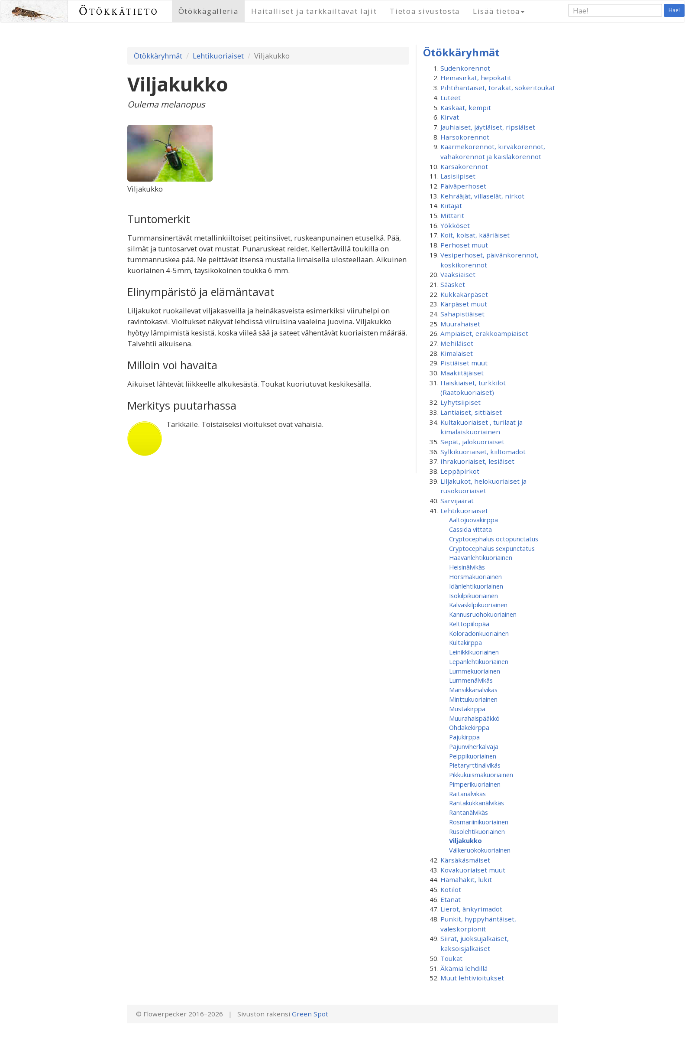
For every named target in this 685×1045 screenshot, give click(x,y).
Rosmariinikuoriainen (478, 821)
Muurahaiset (460, 323)
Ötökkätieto (119, 11)
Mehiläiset (456, 343)
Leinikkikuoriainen (474, 652)
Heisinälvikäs (467, 567)
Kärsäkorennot (464, 166)
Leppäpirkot (459, 471)
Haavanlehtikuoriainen (480, 557)
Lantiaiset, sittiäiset (471, 412)
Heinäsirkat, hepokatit (475, 77)
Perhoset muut (464, 245)
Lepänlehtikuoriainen (478, 661)
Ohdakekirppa (469, 727)
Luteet (450, 97)
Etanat (450, 899)
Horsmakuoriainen (475, 576)
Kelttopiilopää (469, 623)
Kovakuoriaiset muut (472, 870)
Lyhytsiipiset (460, 402)
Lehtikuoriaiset (218, 56)
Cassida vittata (470, 529)
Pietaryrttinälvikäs (475, 765)
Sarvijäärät (457, 500)
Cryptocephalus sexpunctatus (492, 548)
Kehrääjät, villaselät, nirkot (482, 196)
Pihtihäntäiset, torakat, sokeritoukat (497, 87)
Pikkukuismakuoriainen (481, 774)
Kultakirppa (465, 642)
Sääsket (452, 284)
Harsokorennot (464, 137)
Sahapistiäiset (462, 313)
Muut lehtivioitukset (472, 977)
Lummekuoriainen (474, 671)
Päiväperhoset (463, 186)
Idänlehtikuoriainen (476, 586)
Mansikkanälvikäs (473, 689)
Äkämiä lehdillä (464, 968)
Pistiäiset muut (464, 362)
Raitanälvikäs (467, 793)
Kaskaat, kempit (465, 107)
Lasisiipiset (457, 176)
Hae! (674, 10)
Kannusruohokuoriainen (483, 614)
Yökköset (455, 225)
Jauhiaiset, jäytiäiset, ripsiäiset (487, 127)
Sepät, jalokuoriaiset (472, 441)
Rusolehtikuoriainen (477, 831)
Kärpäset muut (463, 304)
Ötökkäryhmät (158, 56)
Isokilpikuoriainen (473, 595)
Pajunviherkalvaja (473, 746)
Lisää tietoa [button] (498, 11)
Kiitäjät (451, 205)
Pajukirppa (464, 736)
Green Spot (310, 1013)
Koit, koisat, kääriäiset (475, 235)
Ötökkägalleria (208, 11)
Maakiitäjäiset (462, 372)
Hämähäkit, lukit (466, 879)
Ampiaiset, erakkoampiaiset (484, 333)
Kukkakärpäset (464, 294)
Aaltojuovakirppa (473, 519)
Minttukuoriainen (473, 699)
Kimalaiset (456, 353)
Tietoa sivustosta (425, 11)
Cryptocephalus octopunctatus (493, 538)
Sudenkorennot (465, 68)
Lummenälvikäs (471, 680)
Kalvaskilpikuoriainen (478, 604)
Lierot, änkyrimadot (471, 909)
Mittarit (452, 215)
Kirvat (449, 117)
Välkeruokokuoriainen (480, 850)
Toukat (451, 958)
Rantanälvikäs (468, 812)
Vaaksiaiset (457, 274)
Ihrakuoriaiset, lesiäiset (477, 461)
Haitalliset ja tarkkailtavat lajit (314, 11)
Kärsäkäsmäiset (465, 860)
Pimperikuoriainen (475, 784)
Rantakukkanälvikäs (476, 802)
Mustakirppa (467, 708)
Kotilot (450, 889)
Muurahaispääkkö (474, 718)
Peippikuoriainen (472, 756)
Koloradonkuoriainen (479, 633)
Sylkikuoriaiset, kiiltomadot (483, 451)
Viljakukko (465, 840)
